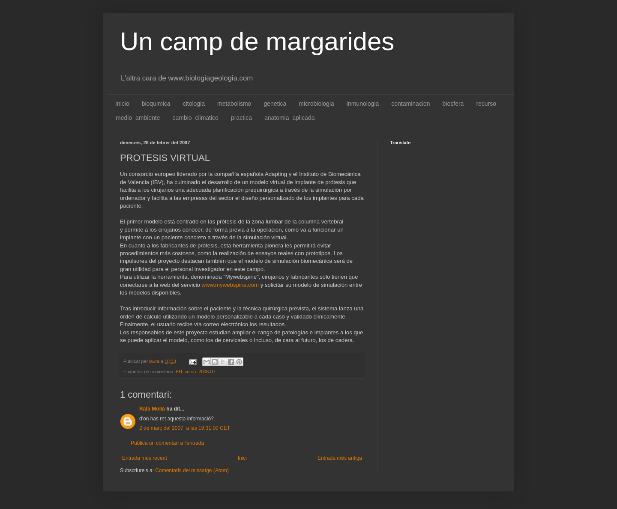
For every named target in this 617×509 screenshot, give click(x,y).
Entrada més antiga (339, 458)
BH (179, 371)
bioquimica (156, 103)
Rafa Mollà (152, 409)
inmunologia (363, 103)
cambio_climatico (196, 117)
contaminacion (410, 103)
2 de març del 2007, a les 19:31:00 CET (184, 428)
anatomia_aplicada (289, 117)
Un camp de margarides (257, 41)
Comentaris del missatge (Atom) (191, 470)
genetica (275, 103)
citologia (194, 103)
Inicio (122, 103)
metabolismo (234, 103)
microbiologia (316, 103)
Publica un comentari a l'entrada (167, 443)
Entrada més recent (144, 458)
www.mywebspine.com (230, 285)
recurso (486, 103)
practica (241, 117)
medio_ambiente (138, 117)
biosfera (453, 103)
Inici (242, 458)
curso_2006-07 (200, 371)
